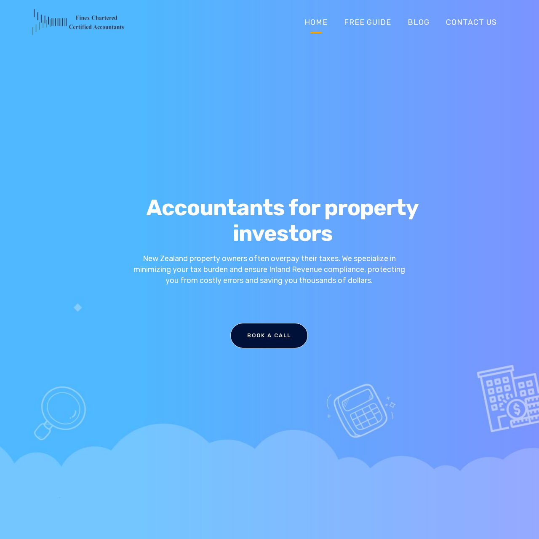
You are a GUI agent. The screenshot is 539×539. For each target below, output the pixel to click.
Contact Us (471, 22)
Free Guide (367, 22)
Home (316, 22)
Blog (419, 22)
